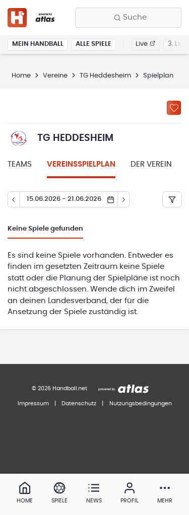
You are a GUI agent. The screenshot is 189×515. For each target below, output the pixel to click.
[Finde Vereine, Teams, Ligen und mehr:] (128, 18)
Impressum (33, 403)
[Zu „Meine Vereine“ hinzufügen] (174, 108)
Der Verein (151, 164)
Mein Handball (38, 44)
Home (21, 75)
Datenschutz (78, 403)
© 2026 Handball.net (59, 388)
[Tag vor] (124, 199)
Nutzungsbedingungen (140, 403)
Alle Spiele (93, 44)
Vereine (55, 75)
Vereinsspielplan (81, 164)
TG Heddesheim (105, 75)
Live (145, 44)
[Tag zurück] (14, 199)
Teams (20, 164)
